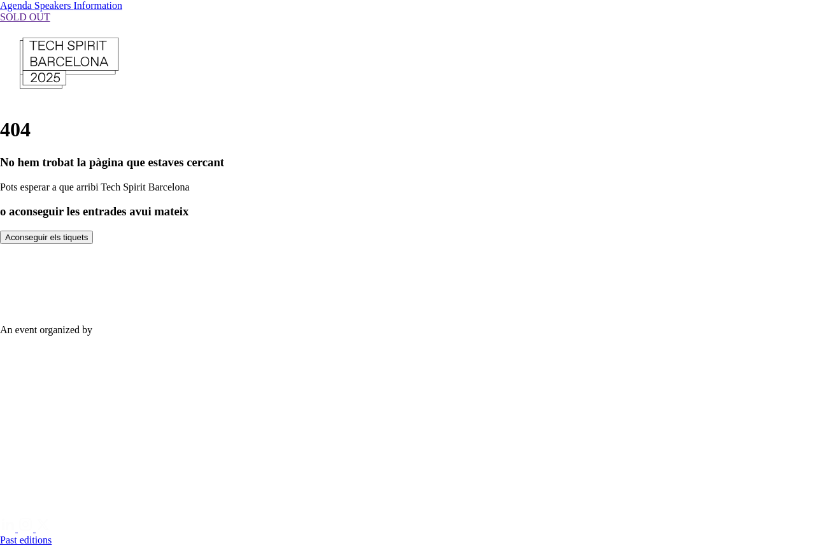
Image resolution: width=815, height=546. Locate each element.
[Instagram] (27, 528)
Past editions (26, 540)
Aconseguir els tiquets (46, 237)
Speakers (54, 5)
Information (98, 5)
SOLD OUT (25, 16)
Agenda (17, 5)
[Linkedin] (9, 528)
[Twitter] (43, 528)
